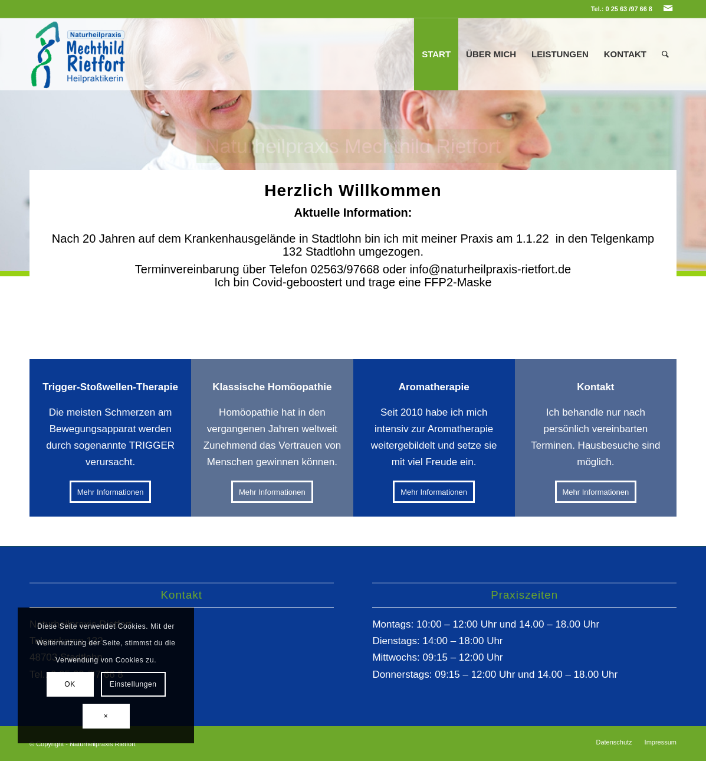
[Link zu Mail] (668, 9)
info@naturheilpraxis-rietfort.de (490, 269)
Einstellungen (133, 684)
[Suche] (665, 54)
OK (69, 684)
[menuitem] (436, 54)
